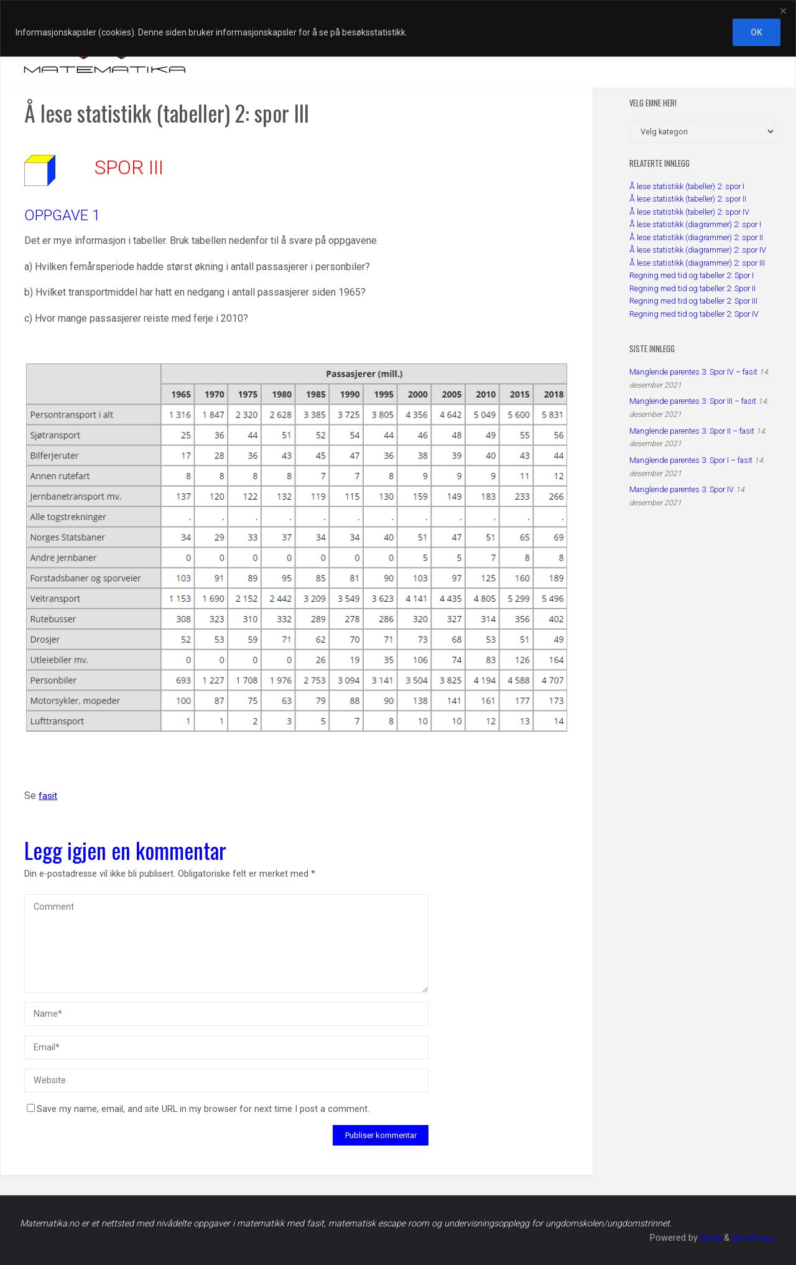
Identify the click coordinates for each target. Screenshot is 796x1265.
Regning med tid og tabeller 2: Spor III (693, 301)
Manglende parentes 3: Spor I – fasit (690, 460)
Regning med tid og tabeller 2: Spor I (691, 275)
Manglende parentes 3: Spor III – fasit (692, 401)
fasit (48, 796)
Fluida (707, 1238)
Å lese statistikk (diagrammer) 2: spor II (696, 237)
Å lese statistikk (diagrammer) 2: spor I (695, 224)
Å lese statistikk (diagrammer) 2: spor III (697, 263)
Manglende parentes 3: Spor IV (681, 489)
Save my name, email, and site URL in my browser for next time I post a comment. (198, 1109)
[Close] (782, 10)
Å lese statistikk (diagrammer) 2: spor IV (697, 249)
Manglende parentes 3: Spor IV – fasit (693, 371)
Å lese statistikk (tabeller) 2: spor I (686, 186)
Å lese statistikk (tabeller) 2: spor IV (689, 212)
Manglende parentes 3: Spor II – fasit (691, 431)
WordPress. (753, 1238)
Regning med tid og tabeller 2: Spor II (692, 288)
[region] (398, 28)
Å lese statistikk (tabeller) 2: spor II (687, 198)
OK (756, 32)
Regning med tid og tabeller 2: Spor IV (694, 314)
